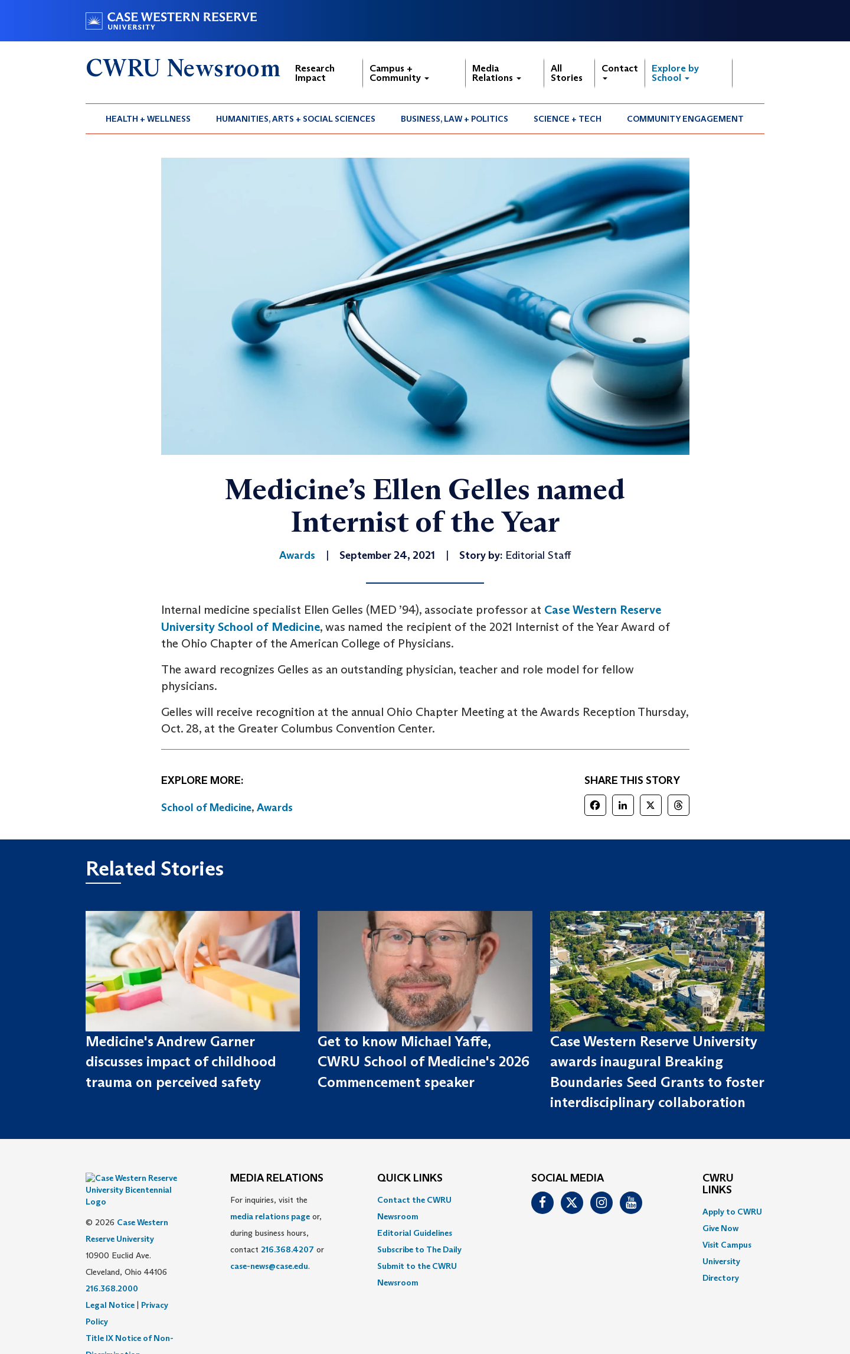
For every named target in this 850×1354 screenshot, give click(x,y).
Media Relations (496, 73)
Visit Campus (726, 1244)
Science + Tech (567, 118)
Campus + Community (399, 73)
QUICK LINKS (410, 1178)
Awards (275, 807)
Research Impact (315, 73)
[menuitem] (148, 119)
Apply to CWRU (732, 1211)
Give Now (720, 1228)
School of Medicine (206, 807)
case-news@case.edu (269, 1266)
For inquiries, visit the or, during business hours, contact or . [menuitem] (277, 1232)
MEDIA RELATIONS (276, 1178)
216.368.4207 (287, 1249)
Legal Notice (110, 1275)
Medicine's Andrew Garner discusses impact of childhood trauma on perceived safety (181, 1062)
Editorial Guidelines (414, 1233)
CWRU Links (718, 1184)
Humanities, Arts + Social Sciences (295, 118)
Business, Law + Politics (454, 118)
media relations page (270, 1216)
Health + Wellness (148, 118)
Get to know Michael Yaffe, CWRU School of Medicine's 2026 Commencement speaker (423, 1062)
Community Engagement (685, 118)
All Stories (567, 73)
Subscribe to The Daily (419, 1249)
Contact (619, 71)
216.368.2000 (112, 1259)
